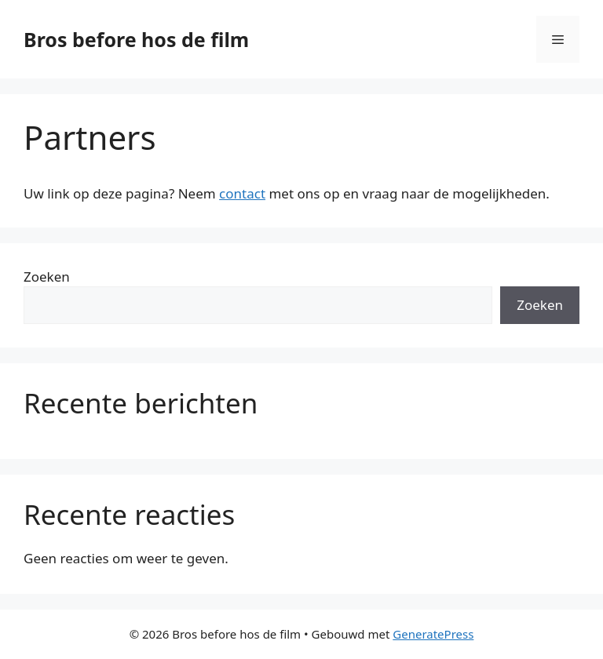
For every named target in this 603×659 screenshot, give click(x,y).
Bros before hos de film (136, 39)
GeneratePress (433, 634)
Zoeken (47, 277)
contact (242, 193)
